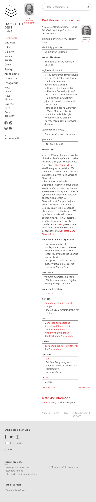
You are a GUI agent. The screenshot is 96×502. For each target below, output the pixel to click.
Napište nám (9, 105)
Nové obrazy (8, 97)
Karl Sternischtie (63, 164)
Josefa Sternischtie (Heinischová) (61, 345)
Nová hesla (7, 89)
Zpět (56, 412)
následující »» (84, 387)
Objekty (9, 51)
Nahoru (46, 412)
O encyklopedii (10, 136)
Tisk (66, 412)
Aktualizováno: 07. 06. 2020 (82, 414)
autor (45, 377)
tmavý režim (16, 443)
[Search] (67, 7)
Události (9, 42)
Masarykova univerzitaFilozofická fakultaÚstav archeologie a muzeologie (20, 471)
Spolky (8, 69)
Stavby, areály (8, 58)
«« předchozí (49, 387)
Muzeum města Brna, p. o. (64, 467)
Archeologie (10, 73)
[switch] (6, 443)
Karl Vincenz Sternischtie (29, 20)
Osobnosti (10, 38)
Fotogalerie (10, 83)
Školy (7, 64)
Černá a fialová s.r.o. (15, 490)
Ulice (7, 47)
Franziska (57, 224)
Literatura (10, 78)
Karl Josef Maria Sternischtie (59, 335)
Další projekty (9, 113)
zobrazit (48, 293)
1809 (47, 358)
